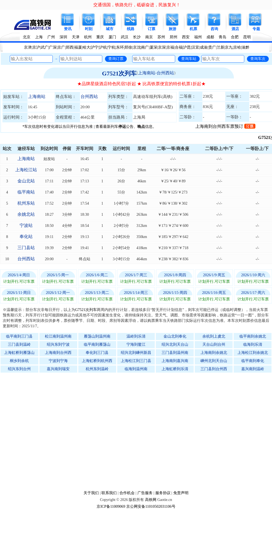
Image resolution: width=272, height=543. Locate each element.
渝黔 (245, 47)
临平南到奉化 (252, 361)
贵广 (212, 47)
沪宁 (94, 47)
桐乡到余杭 (19, 361)
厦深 (153, 47)
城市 (109, 29)
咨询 (214, 29)
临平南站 (26, 192)
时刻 (88, 29)
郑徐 (128, 47)
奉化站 (26, 236)
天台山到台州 (213, 344)
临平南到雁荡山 (97, 344)
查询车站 (188, 58)
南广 (145, 47)
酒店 (235, 29)
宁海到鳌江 (136, 344)
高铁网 (150, 500)
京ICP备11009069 (111, 506)
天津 (75, 37)
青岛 (222, 37)
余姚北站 (26, 214)
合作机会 (127, 493)
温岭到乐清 (136, 336)
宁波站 (26, 225)
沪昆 (187, 47)
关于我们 (91, 493)
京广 (61, 47)
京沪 (36, 47)
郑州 (173, 37)
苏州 (161, 37)
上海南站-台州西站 (156, 73)
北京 (26, 37)
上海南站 (36, 96)
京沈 (137, 47)
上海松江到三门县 (136, 361)
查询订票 (115, 58)
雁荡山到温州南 (97, 336)
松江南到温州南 (58, 336)
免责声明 (180, 493)
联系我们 (109, 493)
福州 (198, 37)
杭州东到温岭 (97, 369)
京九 (229, 47)
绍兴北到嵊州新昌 (136, 353)
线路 (130, 29)
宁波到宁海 (58, 361)
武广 (44, 47)
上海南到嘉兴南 (175, 361)
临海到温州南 (136, 369)
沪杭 (103, 47)
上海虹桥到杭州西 (97, 361)
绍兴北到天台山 (175, 344)
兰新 (220, 47)
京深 (162, 47)
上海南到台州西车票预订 (225, 126)
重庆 (100, 37)
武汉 (124, 37)
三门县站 (26, 247)
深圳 (63, 37)
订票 (151, 29)
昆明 (247, 37)
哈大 (86, 47)
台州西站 (89, 96)
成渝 (204, 47)
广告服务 (145, 493)
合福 (179, 47)
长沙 (137, 37)
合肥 (235, 37)
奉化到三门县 (97, 353)
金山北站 (26, 181)
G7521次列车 (119, 73)
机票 (193, 29)
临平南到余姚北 (252, 336)
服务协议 (163, 493)
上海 (39, 37)
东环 (120, 47)
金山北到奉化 (174, 336)
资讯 (68, 29)
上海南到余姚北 (213, 353)
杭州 (88, 37)
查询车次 (257, 58)
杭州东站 (26, 203)
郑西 (69, 47)
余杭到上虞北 (213, 336)
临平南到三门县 (19, 336)
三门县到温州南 (175, 353)
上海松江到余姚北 (252, 353)
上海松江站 (26, 169)
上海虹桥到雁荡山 (19, 353)
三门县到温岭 (19, 344)
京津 (28, 47)
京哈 (237, 47)
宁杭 (111, 47)
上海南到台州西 (58, 353)
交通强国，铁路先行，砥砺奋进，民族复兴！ (136, 4)
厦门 (112, 37)
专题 (256, 29)
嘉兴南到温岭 (252, 369)
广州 (51, 37)
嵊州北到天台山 (213, 361)
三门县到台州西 (213, 369)
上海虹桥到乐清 (175, 369)
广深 (53, 47)
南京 (149, 37)
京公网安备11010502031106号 (150, 506)
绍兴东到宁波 (58, 344)
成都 (210, 37)
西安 (186, 37)
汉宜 (195, 47)
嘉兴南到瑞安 (58, 369)
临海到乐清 (252, 344)
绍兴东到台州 (19, 369)
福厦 (78, 47)
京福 (170, 47)
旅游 (172, 29)
